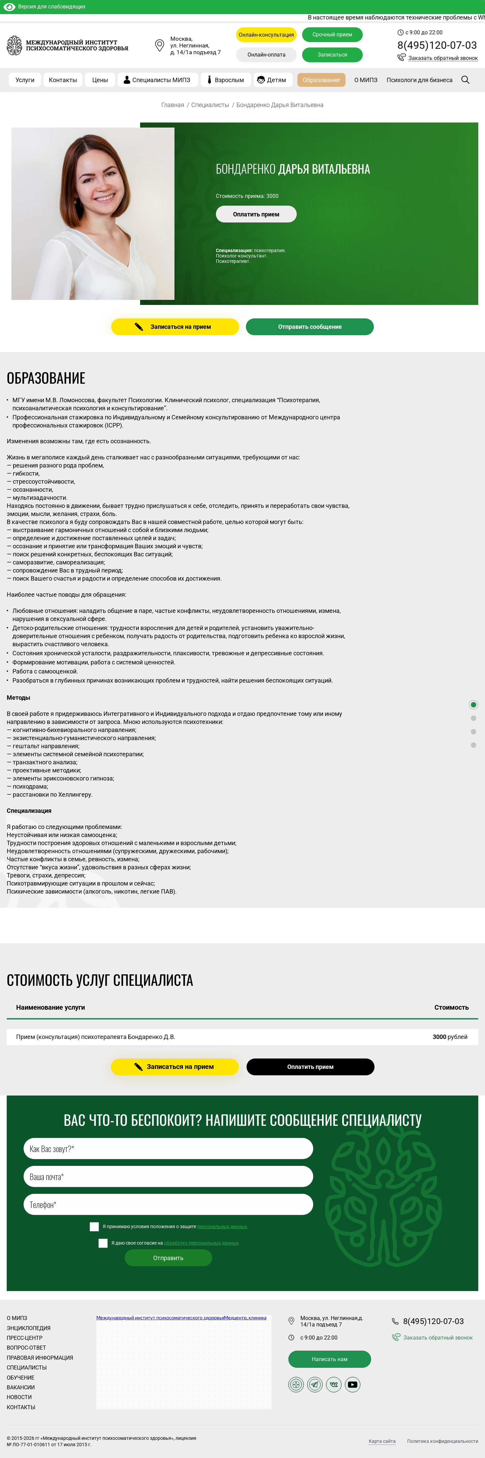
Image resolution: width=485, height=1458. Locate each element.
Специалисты (210, 104)
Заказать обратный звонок (443, 58)
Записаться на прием (181, 326)
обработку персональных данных (201, 1243)
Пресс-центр (24, 1338)
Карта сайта (382, 1441)
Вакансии (21, 1387)
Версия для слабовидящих (44, 6)
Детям (276, 79)
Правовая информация (40, 1358)
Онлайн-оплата (267, 54)
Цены (100, 79)
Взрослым (229, 79)
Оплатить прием (256, 214)
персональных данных (222, 1226)
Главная (172, 104)
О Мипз (17, 1318)
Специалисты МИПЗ (161, 79)
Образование (321, 79)
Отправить (168, 1257)
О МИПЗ (366, 79)
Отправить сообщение (310, 326)
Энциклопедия (29, 1328)
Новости (19, 1397)
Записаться (332, 54)
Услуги (24, 79)
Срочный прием (332, 34)
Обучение (20, 1378)
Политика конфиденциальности (442, 1441)
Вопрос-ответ (26, 1348)
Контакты (63, 79)
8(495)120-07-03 (437, 45)
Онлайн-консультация (266, 35)
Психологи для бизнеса (420, 79)
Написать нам (330, 1359)
